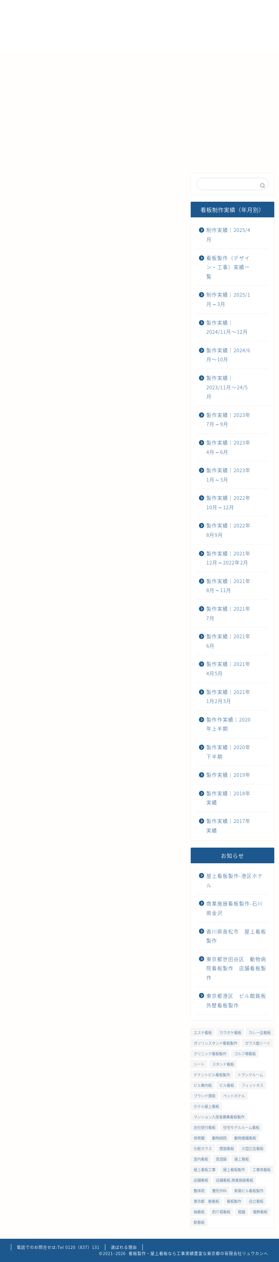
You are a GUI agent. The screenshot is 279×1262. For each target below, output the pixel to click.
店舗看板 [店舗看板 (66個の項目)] (201, 1180)
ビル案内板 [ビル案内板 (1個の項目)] (203, 1085)
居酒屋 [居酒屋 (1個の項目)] (221, 1159)
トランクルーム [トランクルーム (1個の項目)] (250, 1074)
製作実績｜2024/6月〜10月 (162, 186)
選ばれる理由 (67, 59)
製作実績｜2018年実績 (228, 797)
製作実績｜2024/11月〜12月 (116, 186)
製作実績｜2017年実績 (228, 825)
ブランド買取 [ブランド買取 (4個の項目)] (204, 1095)
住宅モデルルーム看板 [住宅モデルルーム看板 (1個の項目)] (241, 1127)
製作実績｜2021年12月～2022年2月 (228, 558)
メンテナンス (158, 59)
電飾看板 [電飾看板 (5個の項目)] (260, 1211)
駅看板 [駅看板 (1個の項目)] (199, 1222)
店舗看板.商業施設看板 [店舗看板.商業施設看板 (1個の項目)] (234, 1180)
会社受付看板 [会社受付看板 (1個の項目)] (204, 1127)
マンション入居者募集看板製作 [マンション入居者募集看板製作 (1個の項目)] (219, 1117)
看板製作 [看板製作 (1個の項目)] (234, 1201)
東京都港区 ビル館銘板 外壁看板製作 (236, 1000)
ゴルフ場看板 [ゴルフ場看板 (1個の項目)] (245, 1053)
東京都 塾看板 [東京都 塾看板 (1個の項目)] (206, 1201)
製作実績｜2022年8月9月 (228, 530)
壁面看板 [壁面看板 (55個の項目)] (226, 1148)
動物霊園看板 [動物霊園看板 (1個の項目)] (245, 1138)
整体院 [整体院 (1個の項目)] (199, 1190)
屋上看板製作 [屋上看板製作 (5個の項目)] (234, 1169)
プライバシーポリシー (94, 76)
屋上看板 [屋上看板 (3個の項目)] (241, 1159)
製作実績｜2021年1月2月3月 (228, 696)
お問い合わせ (32, 76)
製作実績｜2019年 (228, 774)
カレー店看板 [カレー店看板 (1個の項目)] (260, 1032)
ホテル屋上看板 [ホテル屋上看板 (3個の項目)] (206, 1106)
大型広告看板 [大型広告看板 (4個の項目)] (252, 1148)
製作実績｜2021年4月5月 (228, 668)
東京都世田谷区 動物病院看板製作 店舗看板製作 (236, 968)
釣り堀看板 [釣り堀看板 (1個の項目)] (221, 1211)
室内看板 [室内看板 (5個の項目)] (201, 1159)
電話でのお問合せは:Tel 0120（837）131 (58, 1247)
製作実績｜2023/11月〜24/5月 (227, 387)
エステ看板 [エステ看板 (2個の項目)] (203, 1032)
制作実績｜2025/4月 (71, 183)
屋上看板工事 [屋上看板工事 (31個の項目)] (204, 1169)
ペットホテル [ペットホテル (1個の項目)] (234, 1095)
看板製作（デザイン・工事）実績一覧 (228, 267)
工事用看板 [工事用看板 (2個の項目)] (261, 1169)
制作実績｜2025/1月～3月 (228, 299)
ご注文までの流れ (214, 59)
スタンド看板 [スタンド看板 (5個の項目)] (223, 1064)
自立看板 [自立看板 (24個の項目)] (256, 1201)
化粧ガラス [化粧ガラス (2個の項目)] (203, 1148)
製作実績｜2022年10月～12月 (228, 502)
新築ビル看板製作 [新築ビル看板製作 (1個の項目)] (248, 1190)
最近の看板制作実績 (25, 183)
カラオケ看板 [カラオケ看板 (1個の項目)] (230, 1032)
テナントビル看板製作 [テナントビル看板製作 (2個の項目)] (212, 1074)
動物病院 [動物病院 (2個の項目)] (219, 1138)
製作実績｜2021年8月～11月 (228, 585)
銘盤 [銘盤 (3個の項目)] (241, 1211)
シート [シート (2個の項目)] (199, 1064)
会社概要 (113, 59)
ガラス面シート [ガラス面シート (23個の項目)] (257, 1043)
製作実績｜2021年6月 (228, 640)
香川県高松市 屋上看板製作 (236, 936)
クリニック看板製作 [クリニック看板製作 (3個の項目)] (210, 1053)
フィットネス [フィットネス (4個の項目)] (252, 1085)
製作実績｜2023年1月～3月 (228, 474)
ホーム (24, 59)
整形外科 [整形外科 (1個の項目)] (219, 1190)
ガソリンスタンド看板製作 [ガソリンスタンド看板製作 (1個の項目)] (215, 1043)
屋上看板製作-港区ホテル (234, 880)
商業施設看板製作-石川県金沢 (234, 908)
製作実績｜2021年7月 (228, 613)
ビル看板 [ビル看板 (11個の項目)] (226, 1085)
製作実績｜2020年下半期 (228, 751)
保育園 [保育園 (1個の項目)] (199, 1138)
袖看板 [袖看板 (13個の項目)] (199, 1211)
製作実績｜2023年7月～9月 (228, 419)
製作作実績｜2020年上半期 (228, 724)
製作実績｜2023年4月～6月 (228, 447)
